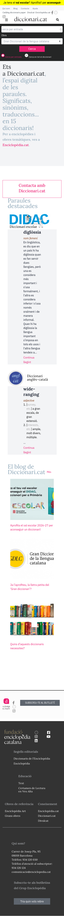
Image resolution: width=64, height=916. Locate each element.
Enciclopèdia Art (15, 811)
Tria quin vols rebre (32, 901)
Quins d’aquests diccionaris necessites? (27, 646)
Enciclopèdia (22, 763)
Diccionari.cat (46, 815)
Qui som (6, 8)
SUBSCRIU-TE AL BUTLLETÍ (40, 702)
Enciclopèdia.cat (42, 12)
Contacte (25, 8)
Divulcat (31, 12)
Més (49, 472)
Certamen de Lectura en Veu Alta (31, 789)
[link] (32, 188)
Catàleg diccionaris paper (14, 12)
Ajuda (35, 8)
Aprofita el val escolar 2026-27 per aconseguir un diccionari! (31, 527)
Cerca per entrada (13, 57)
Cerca (32, 48)
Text (21, 783)
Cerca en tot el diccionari (40, 57)
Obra (4, 35)
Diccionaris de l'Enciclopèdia (32, 758)
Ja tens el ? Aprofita (21, 2)
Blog (15, 8)
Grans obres (12, 815)
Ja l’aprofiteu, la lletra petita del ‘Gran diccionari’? (29, 587)
